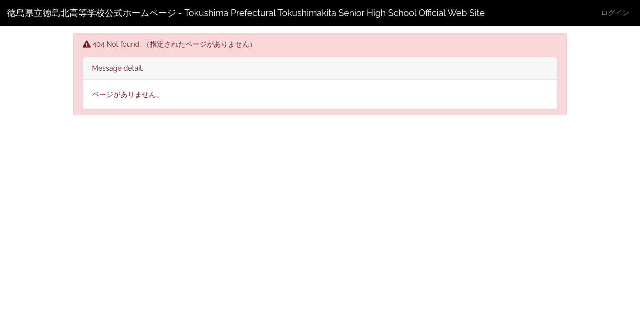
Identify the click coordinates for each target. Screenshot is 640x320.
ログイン (615, 12)
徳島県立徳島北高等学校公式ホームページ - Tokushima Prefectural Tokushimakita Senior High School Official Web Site (246, 13)
